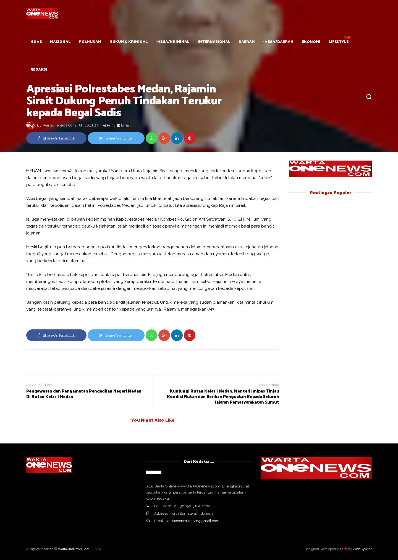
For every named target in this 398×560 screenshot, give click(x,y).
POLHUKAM (90, 41)
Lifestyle (339, 41)
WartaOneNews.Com (74, 549)
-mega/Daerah (278, 41)
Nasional (60, 41)
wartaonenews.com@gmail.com (192, 521)
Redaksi (38, 69)
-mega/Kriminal (172, 41)
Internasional (214, 41)
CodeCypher (362, 549)
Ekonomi (311, 41)
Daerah (247, 41)
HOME (36, 41)
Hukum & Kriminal (128, 41)
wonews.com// (58, 171)
